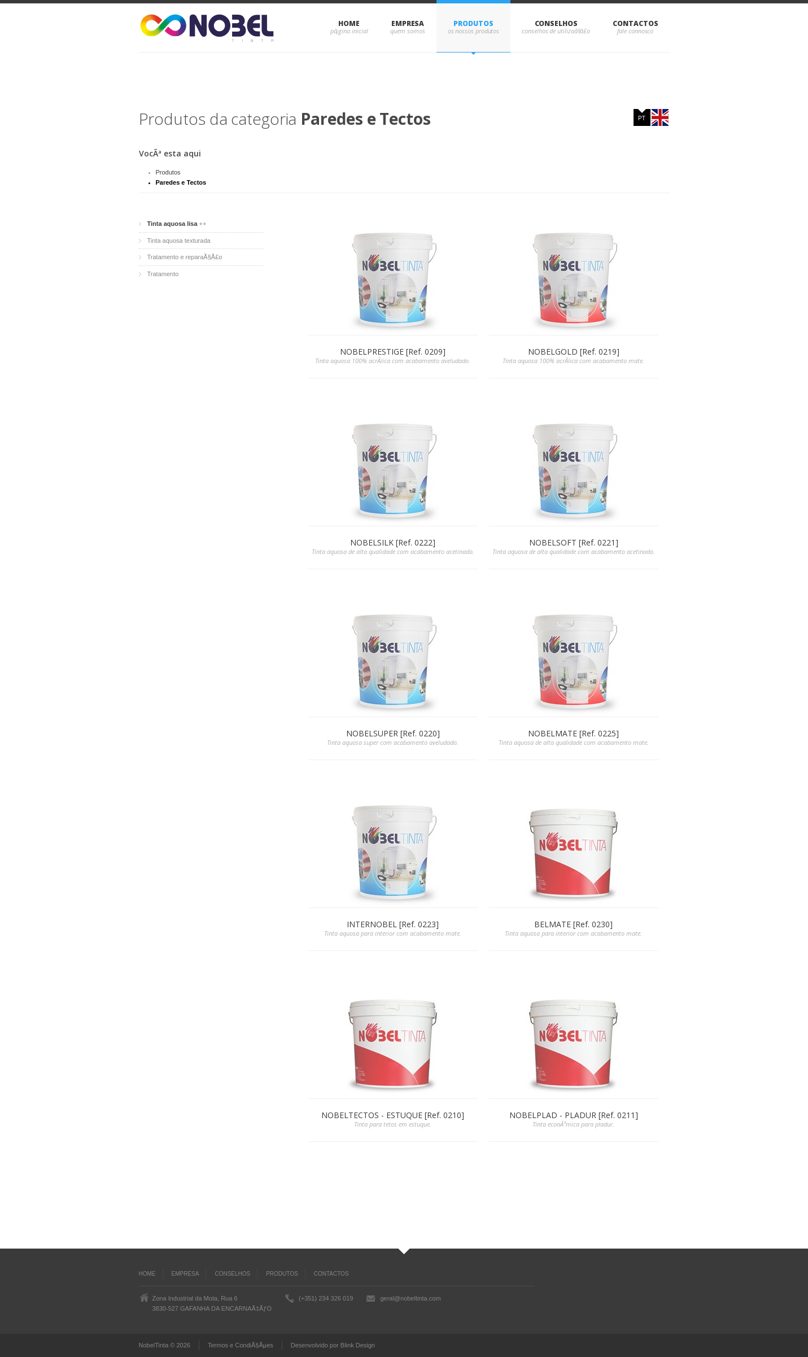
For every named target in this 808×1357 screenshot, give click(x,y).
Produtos (168, 172)
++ (177, 223)
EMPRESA (407, 23)
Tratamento (163, 273)
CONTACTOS (635, 23)
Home (349, 23)
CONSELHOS (556, 23)
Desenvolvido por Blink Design (333, 1345)
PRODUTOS (473, 23)
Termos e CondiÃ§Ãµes (240, 1345)
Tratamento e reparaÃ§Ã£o (184, 257)
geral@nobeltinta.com (410, 1298)
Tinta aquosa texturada (179, 240)
